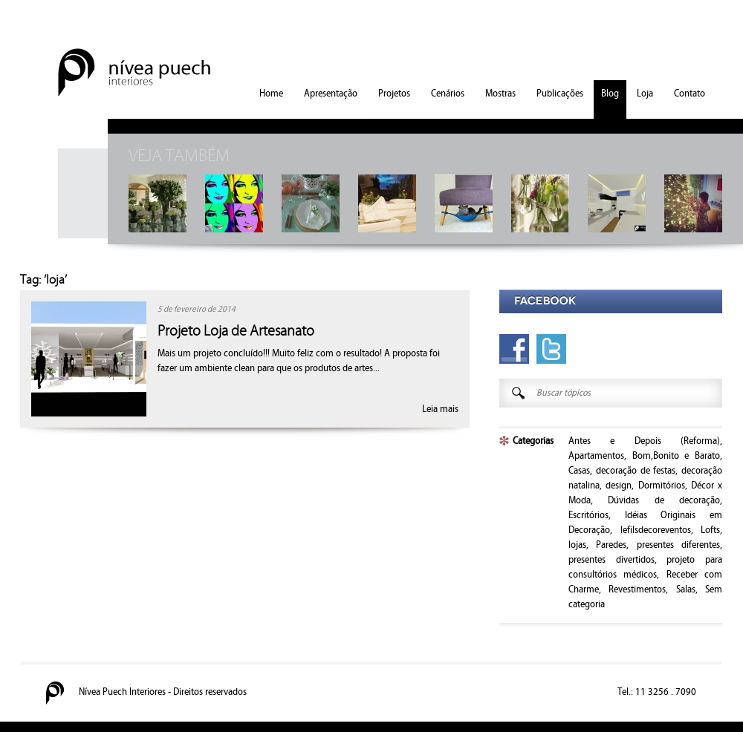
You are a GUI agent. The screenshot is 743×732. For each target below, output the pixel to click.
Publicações (559, 93)
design (619, 485)
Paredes (611, 545)
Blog (610, 93)
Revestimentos (637, 589)
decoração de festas (636, 471)
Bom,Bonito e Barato (676, 456)
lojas (577, 545)
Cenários (447, 93)
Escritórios (588, 515)
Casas (579, 471)
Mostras (500, 93)
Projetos (394, 93)
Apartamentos (596, 456)
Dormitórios (661, 485)
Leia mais (440, 409)
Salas (685, 589)
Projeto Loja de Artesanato (236, 331)
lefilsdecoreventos (655, 530)
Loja (645, 93)
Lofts (710, 530)
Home (271, 93)
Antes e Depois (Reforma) (644, 441)
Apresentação (330, 93)
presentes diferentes (678, 545)
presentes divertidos (611, 560)
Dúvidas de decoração (664, 500)
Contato (689, 93)
